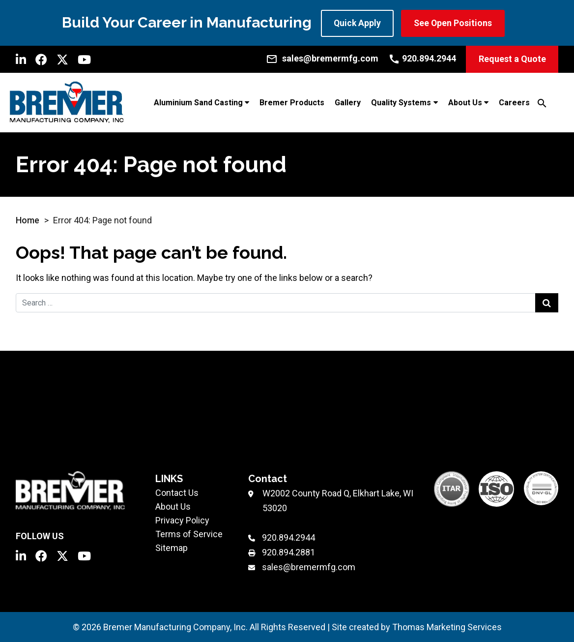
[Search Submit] (546, 302)
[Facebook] (41, 59)
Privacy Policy (182, 520)
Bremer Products (291, 102)
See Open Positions (455, 23)
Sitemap (171, 547)
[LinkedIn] (21, 59)
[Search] (542, 102)
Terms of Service (189, 533)
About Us (465, 102)
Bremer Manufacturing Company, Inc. (175, 626)
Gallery (348, 102)
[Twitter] (62, 59)
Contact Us (177, 492)
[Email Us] (322, 58)
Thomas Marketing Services (447, 626)
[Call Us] (422, 58)
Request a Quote (512, 59)
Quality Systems (401, 102)
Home (27, 219)
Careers (514, 102)
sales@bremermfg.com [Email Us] (308, 566)
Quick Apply (358, 23)
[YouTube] (84, 59)
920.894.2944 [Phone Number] (288, 537)
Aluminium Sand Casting (198, 102)
